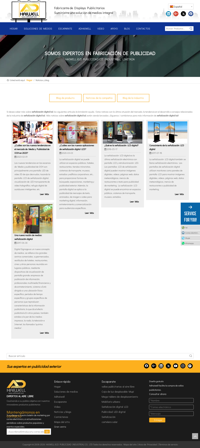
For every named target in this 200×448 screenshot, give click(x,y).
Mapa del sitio (62, 422)
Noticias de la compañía (99, 97)
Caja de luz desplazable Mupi (118, 391)
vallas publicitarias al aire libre (118, 386)
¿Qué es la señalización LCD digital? (121, 145)
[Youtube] (175, 365)
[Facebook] (146, 365)
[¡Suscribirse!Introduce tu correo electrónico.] (25, 432)
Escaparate (60, 401)
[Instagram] (182, 365)
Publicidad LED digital (113, 411)
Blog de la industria (133, 97)
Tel (186, 227)
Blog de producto (65, 97)
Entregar (158, 419)
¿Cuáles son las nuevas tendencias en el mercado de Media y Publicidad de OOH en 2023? (32, 149)
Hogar (57, 386)
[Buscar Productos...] (177, 28)
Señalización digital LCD (115, 406)
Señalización (108, 416)
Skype (187, 238)
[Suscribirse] (47, 432)
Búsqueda (190, 355)
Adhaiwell (59, 396)
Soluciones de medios (66, 391)
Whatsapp (189, 243)
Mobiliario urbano (111, 401)
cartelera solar (109, 422)
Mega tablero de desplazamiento (120, 396)
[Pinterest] (190, 365)
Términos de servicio (168, 444)
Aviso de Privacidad (148, 444)
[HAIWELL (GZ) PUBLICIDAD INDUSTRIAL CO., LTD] (16, 387)
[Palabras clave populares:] (191, 28)
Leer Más (44, 194)
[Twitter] (168, 365)
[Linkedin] (161, 365)
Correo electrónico (192, 233)
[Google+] (153, 365)
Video (57, 406)
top (195, 436)
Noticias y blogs (62, 411)
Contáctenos (61, 416)
